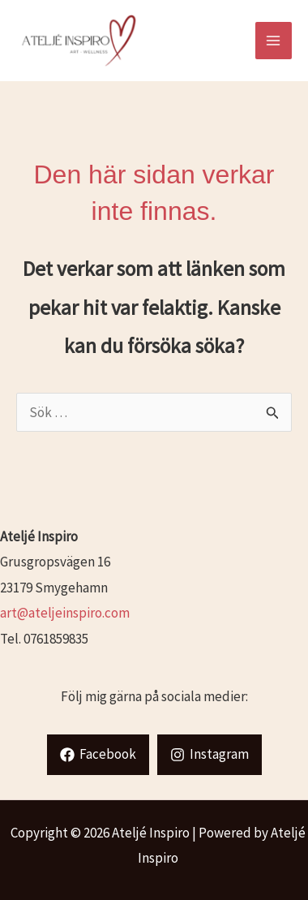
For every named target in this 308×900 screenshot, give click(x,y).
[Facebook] (98, 754)
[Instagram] (209, 754)
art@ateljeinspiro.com (65, 613)
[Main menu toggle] (274, 40)
